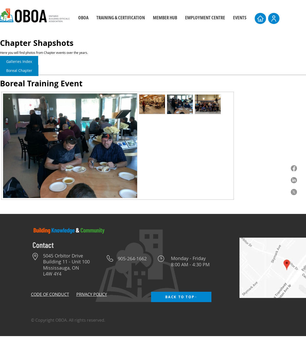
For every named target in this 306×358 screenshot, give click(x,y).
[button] (120, 17)
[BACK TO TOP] (181, 297)
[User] (273, 18)
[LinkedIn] (294, 180)
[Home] (260, 18)
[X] (294, 192)
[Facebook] (294, 168)
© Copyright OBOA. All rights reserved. (68, 320)
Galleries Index (19, 61)
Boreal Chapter (19, 70)
